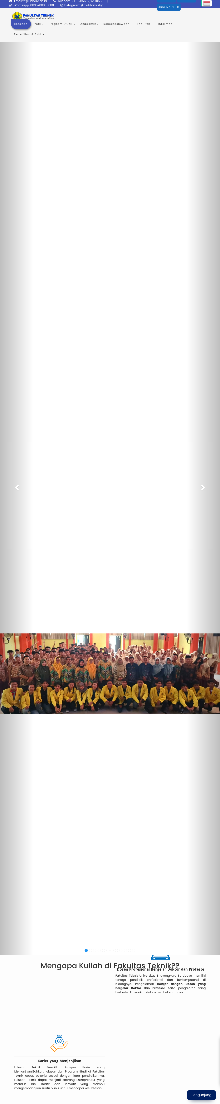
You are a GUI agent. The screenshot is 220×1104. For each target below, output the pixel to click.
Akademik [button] (89, 24)
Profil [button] (38, 24)
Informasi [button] (167, 24)
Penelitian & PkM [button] (29, 34)
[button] (16, 486)
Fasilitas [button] (145, 24)
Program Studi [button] (62, 24)
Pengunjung (201, 1095)
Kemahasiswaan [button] (117, 24)
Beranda (22, 24)
